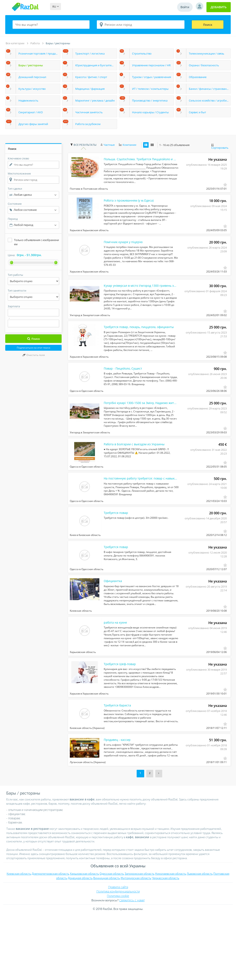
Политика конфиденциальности (118, 936)
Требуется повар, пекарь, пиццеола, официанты (136, 340)
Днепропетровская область (50, 918)
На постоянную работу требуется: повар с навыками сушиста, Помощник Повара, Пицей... (136, 503)
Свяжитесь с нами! (132, 945)
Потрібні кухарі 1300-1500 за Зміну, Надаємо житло (136, 422)
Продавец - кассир (119, 783)
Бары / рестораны (58, 43)
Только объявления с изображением (36, 242)
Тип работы (15, 275)
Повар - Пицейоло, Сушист (125, 384)
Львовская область (200, 918)
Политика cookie (118, 941)
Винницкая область (106, 923)
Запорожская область (139, 918)
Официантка (114, 613)
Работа (35, 43)
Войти (184, 7)
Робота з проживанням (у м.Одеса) (132, 205)
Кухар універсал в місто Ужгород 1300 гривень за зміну (136, 296)
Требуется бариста (119, 746)
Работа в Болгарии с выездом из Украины (136, 466)
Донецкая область (80, 923)
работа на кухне (117, 658)
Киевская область (19, 918)
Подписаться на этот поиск (33, 347)
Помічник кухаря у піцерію (125, 250)
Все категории (15, 43)
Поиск (207, 25)
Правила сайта (118, 932)
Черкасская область (165, 923)
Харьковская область (84, 918)
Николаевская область (170, 918)
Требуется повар (117, 540)
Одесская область (112, 918)
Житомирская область (136, 923)
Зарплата (14, 306)
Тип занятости (17, 290)
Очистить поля (33, 355)
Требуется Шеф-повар (122, 702)
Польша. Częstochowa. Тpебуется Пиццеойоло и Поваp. (136, 161)
